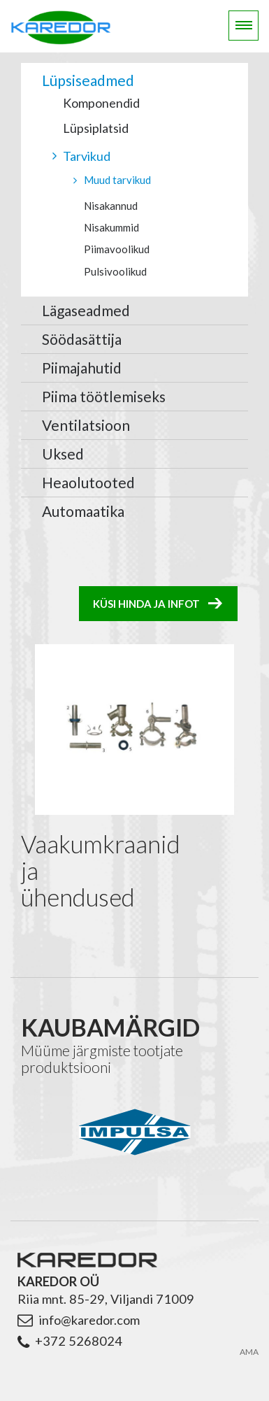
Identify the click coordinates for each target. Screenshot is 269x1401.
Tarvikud (86, 156)
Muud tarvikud (117, 179)
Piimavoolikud (117, 249)
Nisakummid (111, 227)
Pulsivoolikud (115, 271)
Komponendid (101, 103)
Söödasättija (82, 339)
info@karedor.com (89, 1313)
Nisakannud (111, 205)
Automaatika (83, 511)
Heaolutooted (88, 482)
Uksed (63, 453)
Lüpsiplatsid (96, 128)
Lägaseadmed (86, 310)
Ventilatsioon (86, 425)
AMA (249, 1346)
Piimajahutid (82, 367)
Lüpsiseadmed (88, 80)
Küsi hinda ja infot (146, 603)
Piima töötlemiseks (104, 396)
